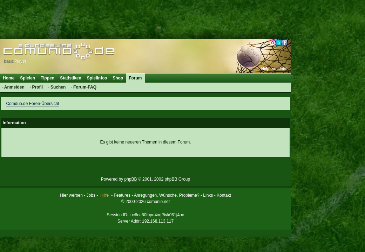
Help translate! (274, 68)
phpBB (130, 179)
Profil (37, 87)
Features (122, 195)
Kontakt (224, 195)
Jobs (91, 195)
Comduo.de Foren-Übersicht (32, 103)
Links (208, 195)
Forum (135, 78)
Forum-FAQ (84, 87)
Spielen (27, 78)
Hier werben (71, 195)
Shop (118, 78)
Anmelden (14, 87)
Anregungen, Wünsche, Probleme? (167, 195)
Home (8, 78)
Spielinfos (97, 78)
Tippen (47, 78)
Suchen (58, 87)
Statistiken (70, 78)
